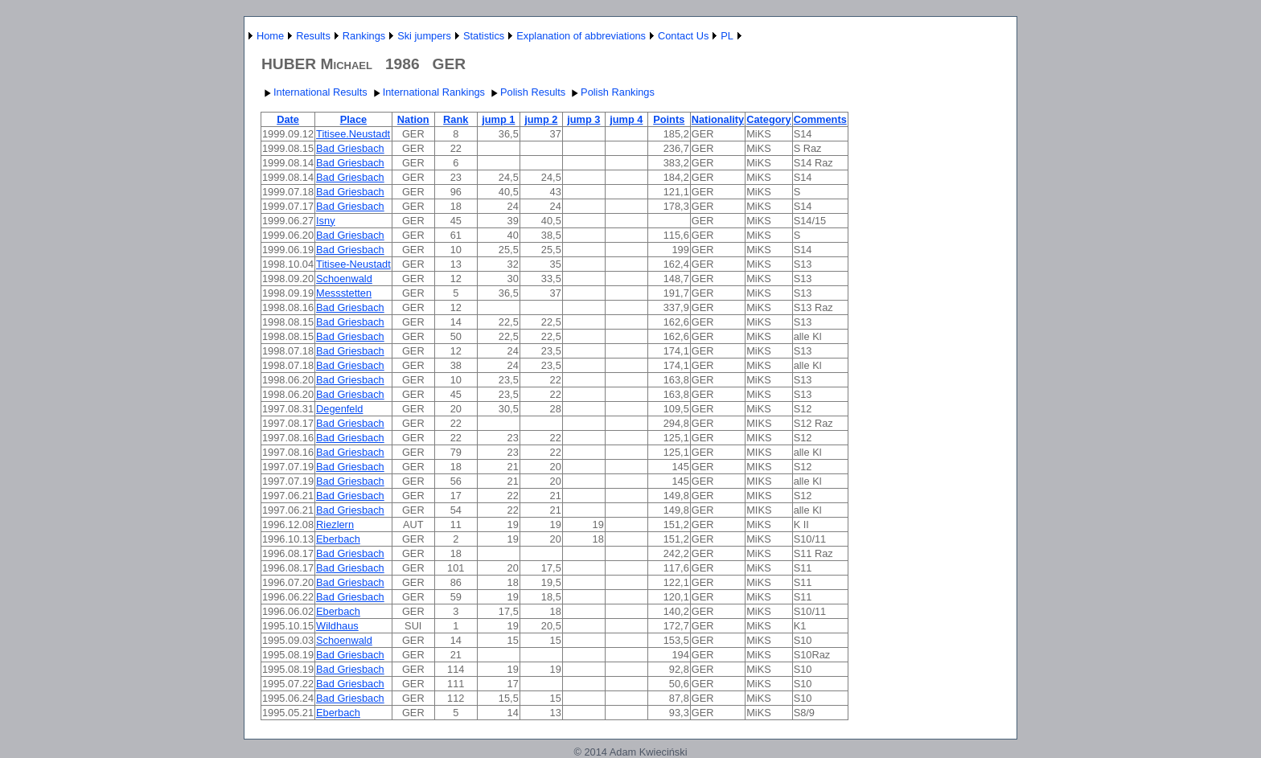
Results (313, 36)
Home (270, 36)
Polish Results (526, 92)
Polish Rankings (611, 92)
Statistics (483, 36)
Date (288, 119)
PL (727, 36)
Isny (325, 221)
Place (353, 119)
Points (668, 119)
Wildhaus (337, 626)
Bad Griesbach (350, 148)
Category (768, 119)
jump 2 (540, 119)
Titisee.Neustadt (353, 134)
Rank (455, 119)
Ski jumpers (424, 36)
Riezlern (335, 524)
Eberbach (338, 539)
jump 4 (626, 119)
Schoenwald (344, 278)
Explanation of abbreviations (581, 36)
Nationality (718, 119)
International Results (314, 92)
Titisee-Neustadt (353, 264)
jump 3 (583, 119)
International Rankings (427, 92)
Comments (820, 119)
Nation (413, 119)
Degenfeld (339, 409)
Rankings (364, 36)
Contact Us (683, 36)
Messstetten (344, 293)
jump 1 (498, 119)
